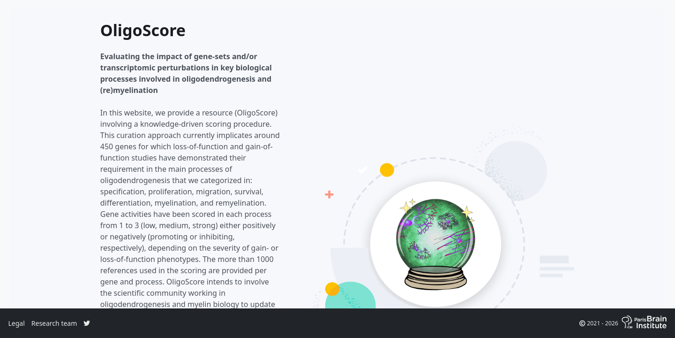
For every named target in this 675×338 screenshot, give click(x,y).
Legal (16, 323)
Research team (54, 323)
